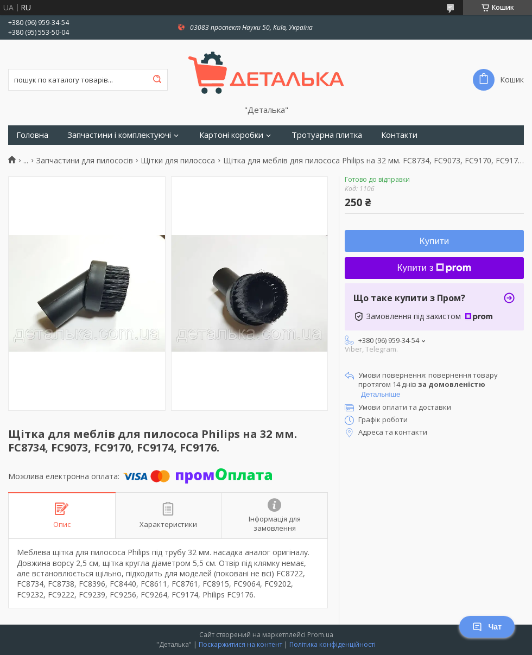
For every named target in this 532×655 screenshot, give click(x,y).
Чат (487, 627)
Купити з (434, 268)
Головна (32, 135)
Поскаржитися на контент (240, 644)
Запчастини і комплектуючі (119, 135)
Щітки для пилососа (178, 161)
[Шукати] (157, 80)
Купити (434, 241)
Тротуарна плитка (327, 135)
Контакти (399, 135)
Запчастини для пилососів (84, 161)
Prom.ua (320, 634)
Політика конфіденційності (332, 644)
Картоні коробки (231, 135)
